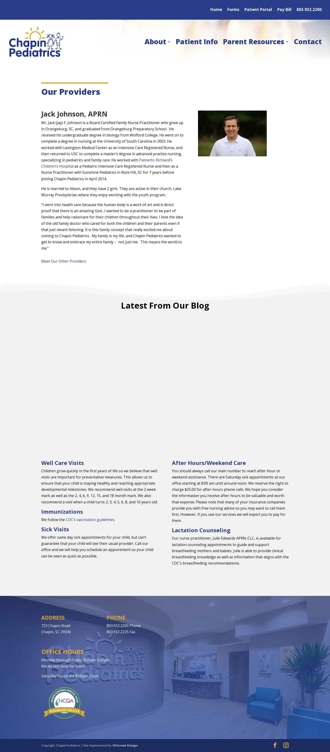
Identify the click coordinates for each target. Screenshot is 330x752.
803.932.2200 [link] (309, 10)
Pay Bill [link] (284, 10)
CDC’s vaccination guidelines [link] (90, 519)
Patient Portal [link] (258, 10)
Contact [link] (308, 41)
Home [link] (216, 10)
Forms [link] (233, 10)
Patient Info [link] (197, 41)
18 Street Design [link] (125, 745)
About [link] (155, 41)
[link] (36, 42)
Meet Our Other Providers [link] (63, 261)
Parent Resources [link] (253, 41)
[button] (275, 745)
